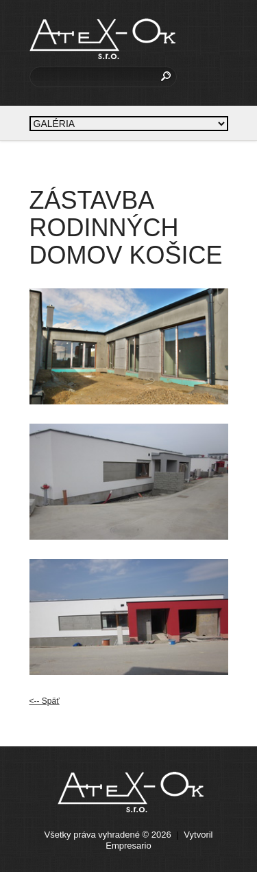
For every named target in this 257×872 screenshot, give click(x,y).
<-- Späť (44, 701)
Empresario (128, 845)
